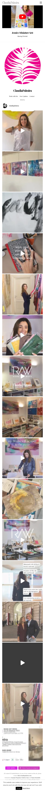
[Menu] (41, 3)
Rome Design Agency (34, 780)
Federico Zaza (25, 777)
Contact (31, 96)
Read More (26, 788)
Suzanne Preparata (16, 777)
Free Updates (24, 96)
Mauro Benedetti (35, 777)
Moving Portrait (22, 36)
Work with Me (13, 96)
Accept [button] (19, 788)
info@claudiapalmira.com (24, 775)
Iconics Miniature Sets (22, 32)
